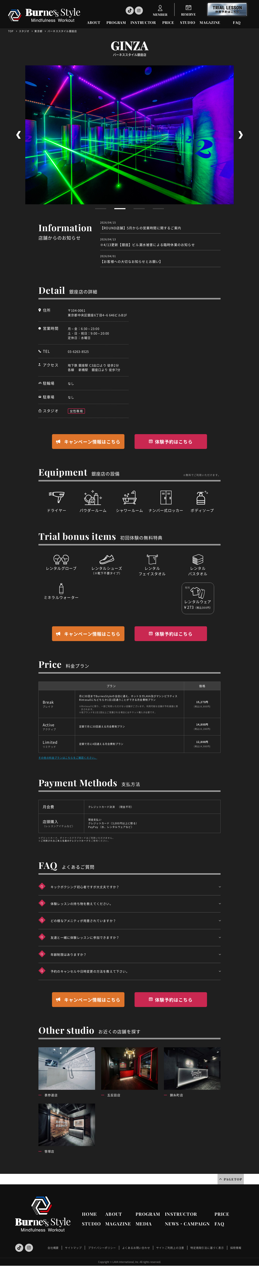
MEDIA (144, 1224)
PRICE (168, 22)
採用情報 (235, 1248)
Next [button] (240, 135)
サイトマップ (73, 1248)
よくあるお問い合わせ (136, 1248)
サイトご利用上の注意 (170, 1248)
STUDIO (187, 22)
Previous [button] (18, 135)
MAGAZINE (210, 22)
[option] (129, 134)
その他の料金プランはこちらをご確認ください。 (67, 758)
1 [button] (100, 208)
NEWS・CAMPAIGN (187, 1224)
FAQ (237, 22)
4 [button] (158, 208)
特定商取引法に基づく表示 (207, 1248)
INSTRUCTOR (143, 22)
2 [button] (119, 208)
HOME (89, 1214)
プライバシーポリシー (102, 1248)
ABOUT (93, 22)
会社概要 (53, 1248)
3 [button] (139, 208)
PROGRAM (116, 22)
